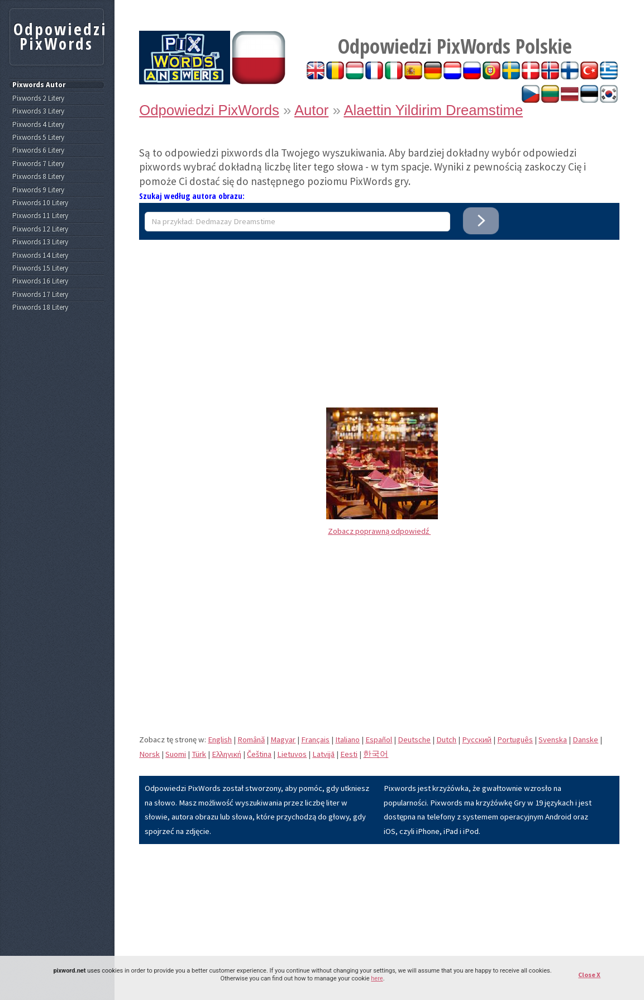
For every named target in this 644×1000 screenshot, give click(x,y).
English (220, 739)
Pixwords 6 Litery (38, 150)
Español (378, 739)
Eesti (348, 754)
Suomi (175, 754)
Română (251, 739)
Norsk (149, 754)
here (377, 978)
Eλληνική (226, 754)
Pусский (477, 739)
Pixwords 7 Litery (38, 163)
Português (515, 739)
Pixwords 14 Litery (40, 255)
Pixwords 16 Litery (40, 281)
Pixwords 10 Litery (40, 203)
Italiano (347, 739)
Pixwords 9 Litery (38, 190)
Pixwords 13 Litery (40, 242)
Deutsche (414, 739)
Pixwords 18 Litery (40, 307)
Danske (585, 739)
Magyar (282, 739)
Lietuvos (292, 754)
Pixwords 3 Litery (38, 111)
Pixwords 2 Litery (38, 98)
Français (315, 739)
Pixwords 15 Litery (40, 268)
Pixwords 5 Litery (38, 137)
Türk (199, 754)
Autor (311, 110)
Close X (589, 974)
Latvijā (323, 754)
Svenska (552, 739)
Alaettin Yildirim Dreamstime (433, 110)
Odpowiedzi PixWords (209, 110)
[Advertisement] (379, 318)
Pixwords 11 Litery (40, 215)
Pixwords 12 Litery (40, 229)
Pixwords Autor (38, 85)
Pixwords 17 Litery (40, 294)
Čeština (259, 754)
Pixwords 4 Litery (38, 124)
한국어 (375, 754)
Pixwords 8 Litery (38, 176)
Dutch (446, 739)
